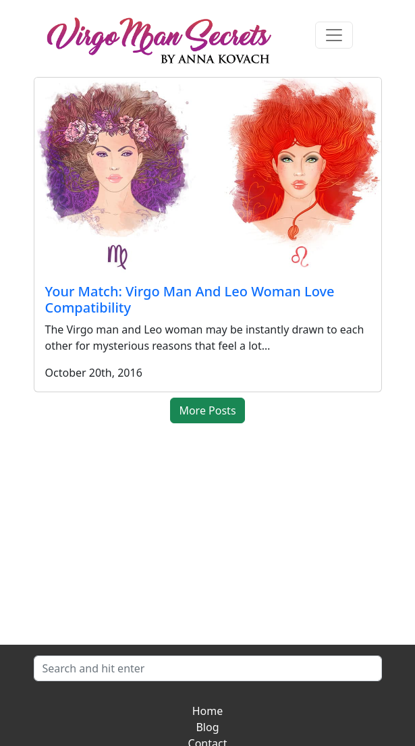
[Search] (208, 668)
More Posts (207, 410)
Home (207, 710)
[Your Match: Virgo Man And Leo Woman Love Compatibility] (207, 175)
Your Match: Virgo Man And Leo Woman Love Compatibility (190, 299)
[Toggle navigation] (334, 35)
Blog (207, 727)
